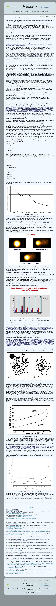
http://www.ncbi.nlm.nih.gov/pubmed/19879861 (14, 573)
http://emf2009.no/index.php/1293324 (21, 516)
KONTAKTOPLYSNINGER (30, 592)
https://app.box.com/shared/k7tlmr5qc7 (26, 515)
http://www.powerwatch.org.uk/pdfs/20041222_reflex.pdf (16, 513)
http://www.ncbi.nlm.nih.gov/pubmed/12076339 (14, 567)
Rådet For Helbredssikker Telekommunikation (35, 580)
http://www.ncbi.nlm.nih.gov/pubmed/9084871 (14, 526)
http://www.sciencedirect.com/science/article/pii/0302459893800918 (17, 540)
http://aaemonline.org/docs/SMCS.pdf (13, 510)
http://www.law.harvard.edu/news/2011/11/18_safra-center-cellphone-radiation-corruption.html (21, 518)
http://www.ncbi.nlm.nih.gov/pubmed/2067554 (14, 537)
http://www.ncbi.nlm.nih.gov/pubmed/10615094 (14, 528)
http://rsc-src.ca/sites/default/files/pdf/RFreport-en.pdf (15, 570)
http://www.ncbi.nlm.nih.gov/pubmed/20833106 (14, 550)
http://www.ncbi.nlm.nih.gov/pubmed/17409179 (14, 553)
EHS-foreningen (45, 580)
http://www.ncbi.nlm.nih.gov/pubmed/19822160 (14, 534)
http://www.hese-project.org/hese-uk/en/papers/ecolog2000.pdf (17, 556)
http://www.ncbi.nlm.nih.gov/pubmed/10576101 (14, 543)
